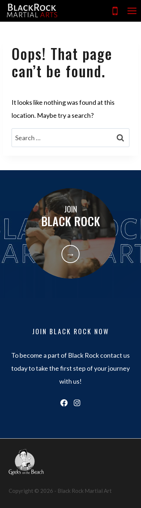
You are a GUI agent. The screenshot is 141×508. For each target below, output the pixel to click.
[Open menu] (132, 10)
